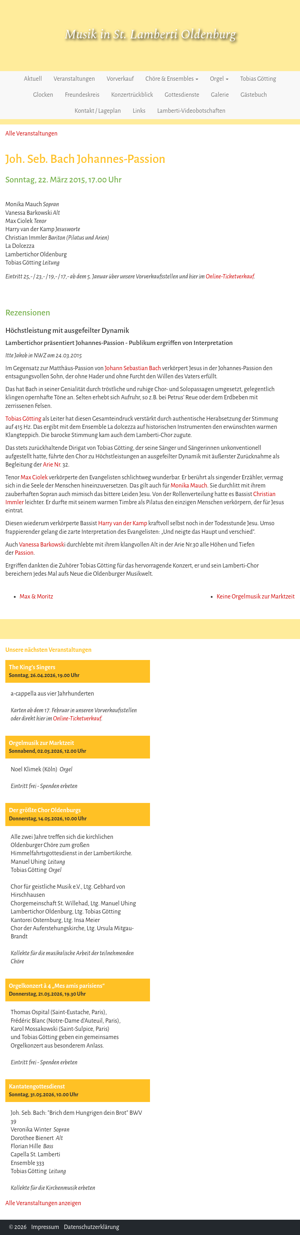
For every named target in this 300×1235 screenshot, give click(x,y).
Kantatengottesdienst (37, 1087)
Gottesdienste (182, 95)
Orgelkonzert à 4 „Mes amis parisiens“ (57, 986)
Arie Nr (51, 465)
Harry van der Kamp (122, 523)
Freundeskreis (82, 95)
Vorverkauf (120, 79)
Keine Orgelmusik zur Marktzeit (255, 596)
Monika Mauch (189, 486)
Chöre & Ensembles (171, 79)
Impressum (45, 1227)
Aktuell (33, 79)
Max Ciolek (34, 477)
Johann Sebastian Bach (133, 368)
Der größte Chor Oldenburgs (45, 810)
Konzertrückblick (132, 95)
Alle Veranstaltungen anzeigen (43, 1203)
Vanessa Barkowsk (41, 545)
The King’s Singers (32, 667)
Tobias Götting (258, 79)
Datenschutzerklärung (91, 1227)
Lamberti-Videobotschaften (191, 111)
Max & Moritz (36, 596)
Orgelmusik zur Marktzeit (41, 743)
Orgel (219, 79)
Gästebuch (254, 95)
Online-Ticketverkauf (77, 718)
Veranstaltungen (74, 79)
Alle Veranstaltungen (31, 134)
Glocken (43, 95)
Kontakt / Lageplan (98, 111)
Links (139, 111)
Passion (24, 553)
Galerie (220, 95)
